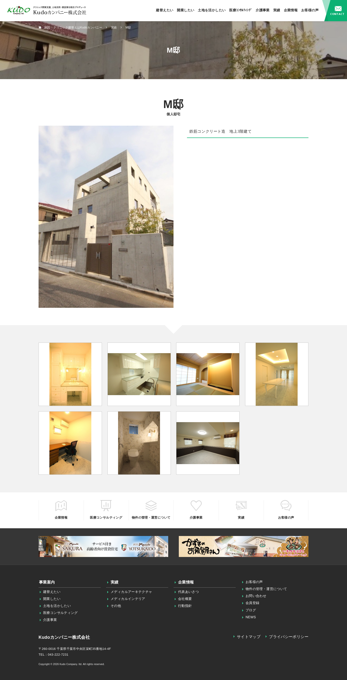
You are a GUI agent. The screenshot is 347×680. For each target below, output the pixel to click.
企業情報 (291, 10)
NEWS (251, 617)
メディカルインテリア (128, 599)
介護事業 (263, 10)
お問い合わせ (334, 10)
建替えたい (164, 10)
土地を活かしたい (212, 10)
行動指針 (185, 606)
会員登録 (253, 603)
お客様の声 (310, 10)
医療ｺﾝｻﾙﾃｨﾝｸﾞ (240, 10)
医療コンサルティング (60, 613)
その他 (116, 606)
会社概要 (185, 599)
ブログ (251, 610)
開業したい (185, 10)
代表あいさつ (188, 592)
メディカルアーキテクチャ (131, 592)
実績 (276, 10)
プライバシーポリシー (288, 637)
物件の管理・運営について (266, 589)
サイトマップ (248, 637)
